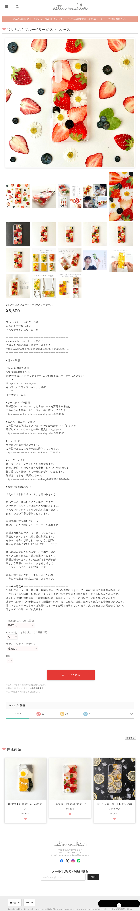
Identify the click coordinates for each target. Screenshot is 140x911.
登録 (93, 873)
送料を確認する (37, 684)
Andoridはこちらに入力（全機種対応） (28, 632)
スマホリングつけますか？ (21, 644)
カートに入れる (71, 670)
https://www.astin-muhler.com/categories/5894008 (35, 433)
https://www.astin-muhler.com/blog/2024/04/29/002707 (38, 349)
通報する (130, 734)
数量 (8, 656)
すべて (18, 709)
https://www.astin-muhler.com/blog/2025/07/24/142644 (38, 479)
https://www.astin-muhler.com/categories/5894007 (35, 414)
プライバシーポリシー (102, 905)
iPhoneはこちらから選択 (20, 620)
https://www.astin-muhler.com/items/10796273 (33, 452)
